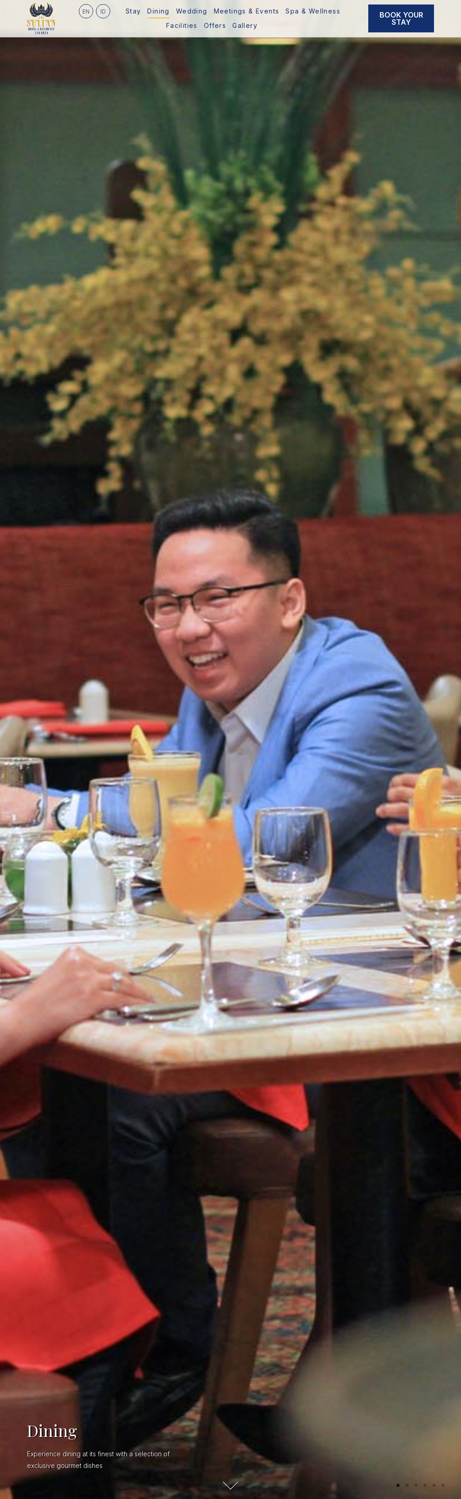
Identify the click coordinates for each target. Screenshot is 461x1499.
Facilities (182, 25)
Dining (158, 11)
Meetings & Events (247, 11)
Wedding (192, 11)
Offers (215, 25)
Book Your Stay (401, 18)
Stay (133, 11)
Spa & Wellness (312, 11)
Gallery (245, 25)
